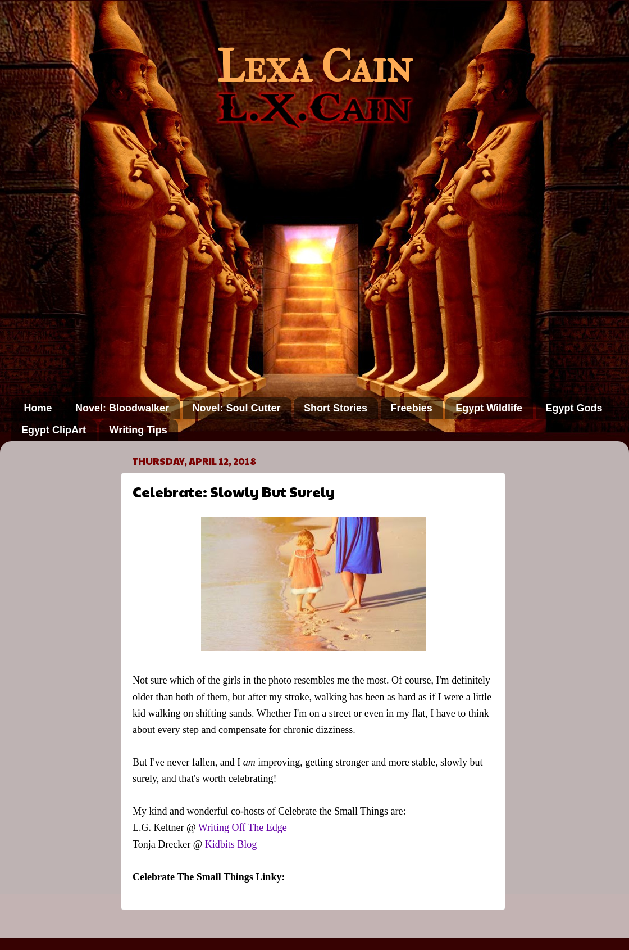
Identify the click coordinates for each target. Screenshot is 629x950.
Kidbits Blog (231, 844)
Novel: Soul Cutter (237, 408)
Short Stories (335, 408)
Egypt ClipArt (53, 430)
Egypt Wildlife (488, 408)
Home (38, 408)
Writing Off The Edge (242, 827)
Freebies (411, 408)
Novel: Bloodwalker (122, 408)
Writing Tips (138, 430)
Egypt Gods (574, 408)
